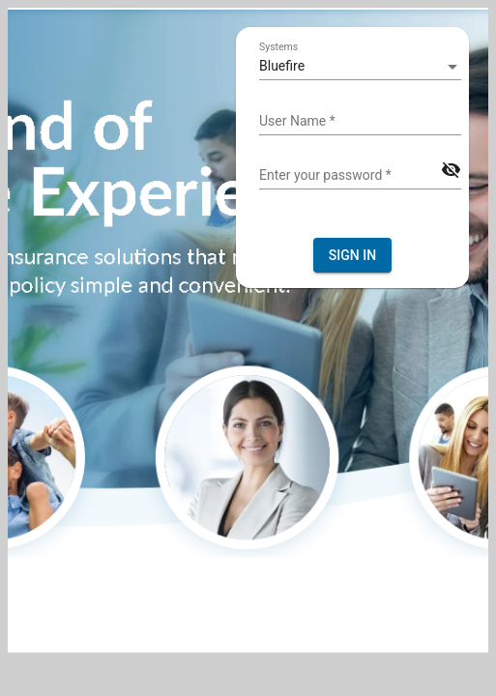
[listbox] (360, 66)
